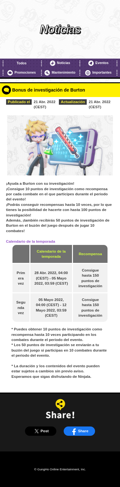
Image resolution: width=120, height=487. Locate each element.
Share (79, 431)
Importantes (98, 73)
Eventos (98, 63)
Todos (22, 63)
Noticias (60, 63)
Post (41, 431)
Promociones (21, 73)
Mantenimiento (59, 73)
